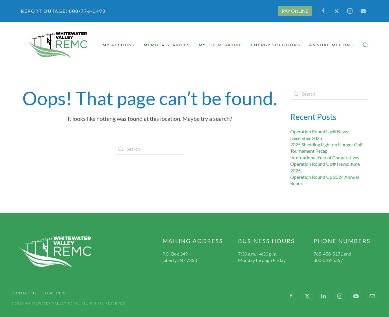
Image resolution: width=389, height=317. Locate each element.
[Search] (150, 149)
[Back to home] (58, 45)
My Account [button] (119, 45)
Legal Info (54, 293)
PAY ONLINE (295, 11)
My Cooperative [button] (220, 45)
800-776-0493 (86, 11)
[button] (365, 45)
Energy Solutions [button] (275, 45)
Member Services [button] (167, 45)
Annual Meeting (331, 45)
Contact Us (24, 293)
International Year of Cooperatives (324, 157)
